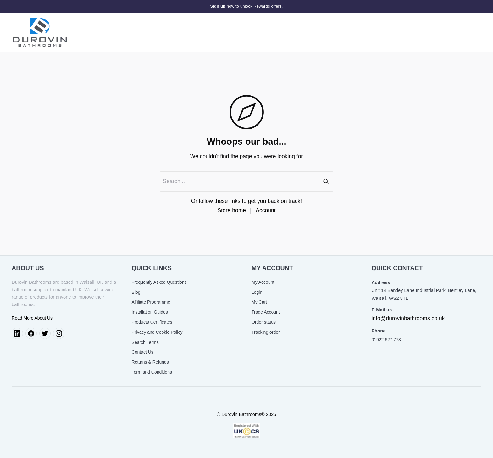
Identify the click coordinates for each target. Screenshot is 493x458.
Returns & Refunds (150, 362)
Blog (136, 292)
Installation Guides (150, 312)
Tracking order (266, 332)
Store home (231, 210)
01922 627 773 (386, 339)
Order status (264, 322)
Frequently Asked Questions (159, 282)
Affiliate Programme (151, 301)
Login (257, 292)
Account (265, 210)
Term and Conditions (152, 372)
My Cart (259, 301)
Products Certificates (152, 322)
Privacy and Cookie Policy (157, 332)
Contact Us (142, 352)
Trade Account (266, 312)
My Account (263, 282)
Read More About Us (32, 318)
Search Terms (145, 342)
